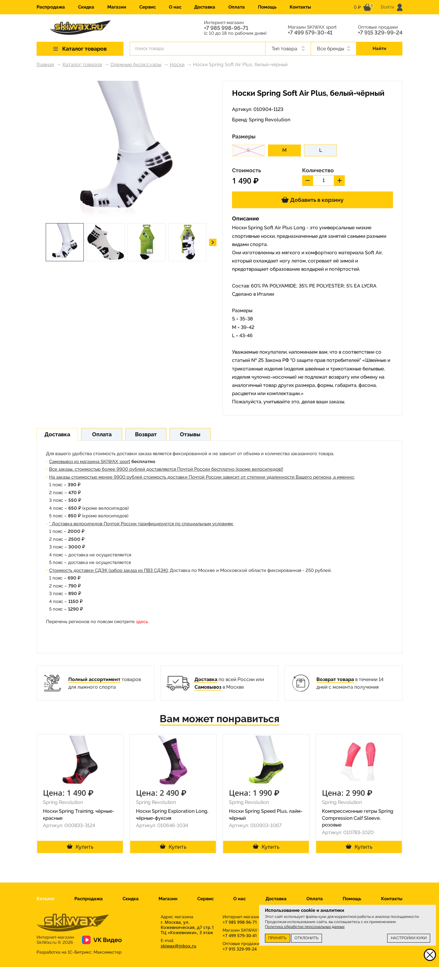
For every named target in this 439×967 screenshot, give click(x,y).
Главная (45, 64)
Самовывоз (208, 687)
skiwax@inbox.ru (178, 946)
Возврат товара (335, 679)
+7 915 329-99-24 (380, 33)
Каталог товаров (82, 64)
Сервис (147, 7)
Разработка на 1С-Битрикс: (79, 952)
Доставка (204, 7)
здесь (142, 621)
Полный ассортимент (94, 679)
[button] (212, 242)
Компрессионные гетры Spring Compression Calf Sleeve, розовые (357, 818)
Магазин (116, 7)
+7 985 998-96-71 (226, 28)
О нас (175, 7)
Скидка (86, 7)
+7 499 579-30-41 (310, 33)
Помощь (267, 7)
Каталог (46, 898)
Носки (177, 64)
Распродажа (51, 7)
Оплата (236, 7)
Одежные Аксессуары (135, 64)
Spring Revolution (269, 120)
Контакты (300, 7)
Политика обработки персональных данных (304, 926)
